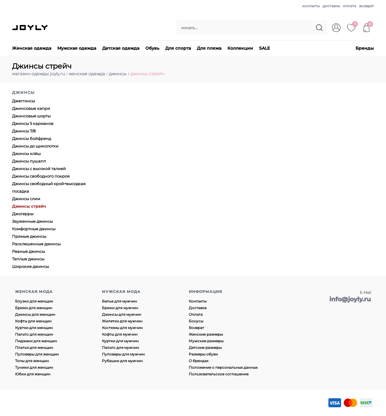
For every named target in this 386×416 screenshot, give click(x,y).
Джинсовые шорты (31, 115)
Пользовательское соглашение (218, 374)
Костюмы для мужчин (122, 327)
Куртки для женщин (34, 327)
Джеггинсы (23, 100)
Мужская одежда (76, 48)
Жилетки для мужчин (122, 321)
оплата (349, 6)
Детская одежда (120, 48)
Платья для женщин (34, 347)
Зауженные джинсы (32, 221)
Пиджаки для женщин (36, 341)
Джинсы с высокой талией (39, 168)
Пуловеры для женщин (37, 354)
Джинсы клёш (26, 153)
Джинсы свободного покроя (41, 176)
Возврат (196, 327)
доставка (331, 6)
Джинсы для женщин (35, 314)
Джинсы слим (26, 198)
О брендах (198, 361)
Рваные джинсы (28, 251)
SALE (264, 48)
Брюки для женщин (33, 308)
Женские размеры (206, 334)
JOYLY (30, 27)
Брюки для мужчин (120, 308)
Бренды (365, 48)
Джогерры (22, 213)
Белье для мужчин (119, 301)
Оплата (196, 314)
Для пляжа (209, 48)
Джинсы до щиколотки (35, 146)
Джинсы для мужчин (121, 314)
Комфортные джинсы (33, 228)
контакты (311, 6)
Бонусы (196, 321)
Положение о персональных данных (223, 367)
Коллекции (240, 48)
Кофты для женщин (33, 321)
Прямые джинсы (29, 236)
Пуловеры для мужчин (123, 354)
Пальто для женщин (34, 334)
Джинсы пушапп (29, 161)
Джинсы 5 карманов (32, 123)
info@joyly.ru (350, 299)
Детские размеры (205, 347)
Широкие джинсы (30, 266)
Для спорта (178, 48)
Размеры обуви (203, 354)
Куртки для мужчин (120, 341)
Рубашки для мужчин (122, 361)
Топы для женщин (32, 361)
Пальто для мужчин (120, 347)
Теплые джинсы (28, 258)
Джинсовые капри (31, 108)
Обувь (152, 48)
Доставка (198, 308)
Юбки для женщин (32, 374)
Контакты (198, 301)
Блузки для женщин (34, 301)
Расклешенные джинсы (36, 243)
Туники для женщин (34, 367)
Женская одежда (31, 48)
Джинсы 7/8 (24, 131)
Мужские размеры (206, 341)
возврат (366, 6)
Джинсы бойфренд (31, 138)
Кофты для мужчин (120, 334)
